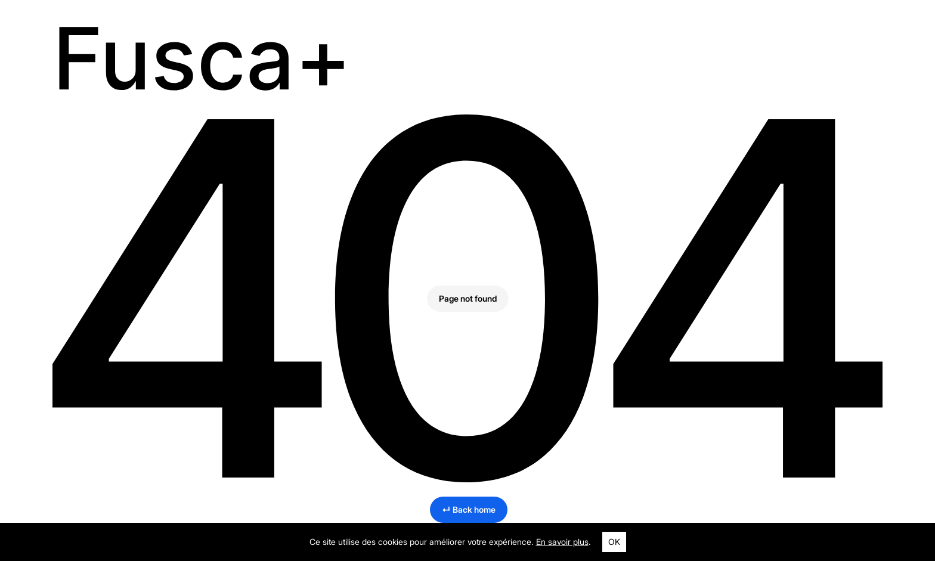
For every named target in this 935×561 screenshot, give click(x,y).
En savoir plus (562, 542)
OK (614, 542)
